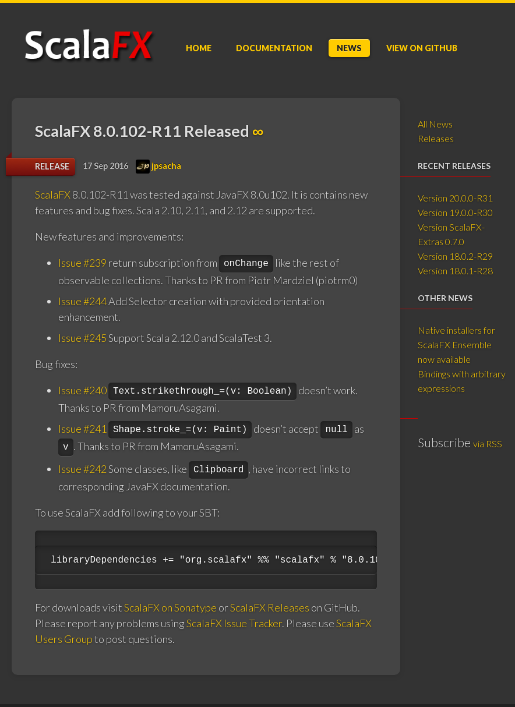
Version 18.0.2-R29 (455, 255)
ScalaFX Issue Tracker (234, 623)
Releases (436, 138)
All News (435, 123)
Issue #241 (82, 428)
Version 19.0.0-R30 (455, 212)
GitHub (421, 48)
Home (198, 48)
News (349, 48)
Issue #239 (82, 262)
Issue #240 (82, 390)
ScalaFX (52, 194)
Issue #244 (82, 301)
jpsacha (158, 166)
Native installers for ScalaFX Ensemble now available (456, 344)
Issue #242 (82, 468)
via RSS (487, 443)
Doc (274, 48)
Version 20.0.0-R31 (455, 197)
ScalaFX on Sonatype (170, 607)
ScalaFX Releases (269, 607)
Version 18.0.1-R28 (455, 270)
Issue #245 (82, 337)
